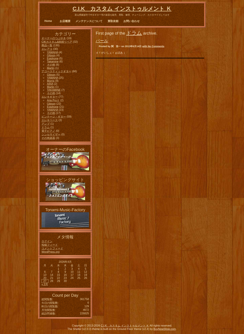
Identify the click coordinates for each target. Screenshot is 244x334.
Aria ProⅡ (53, 100)
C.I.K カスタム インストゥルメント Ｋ (122, 9)
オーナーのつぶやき (54, 38)
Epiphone (52, 58)
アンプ (46, 123)
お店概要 (65, 21)
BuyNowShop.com (165, 329)
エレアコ (47, 48)
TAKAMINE (54, 90)
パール (102, 40)
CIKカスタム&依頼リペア (57, 41)
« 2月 (45, 284)
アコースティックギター (56, 71)
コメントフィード (52, 248)
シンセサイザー (51, 134)
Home (48, 21)
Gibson (51, 55)
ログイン (47, 241)
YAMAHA (52, 52)
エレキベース (50, 120)
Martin (50, 68)
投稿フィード (50, 244)
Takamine (52, 61)
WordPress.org (50, 251)
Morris (50, 80)
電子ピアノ (48, 130)
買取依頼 (113, 21)
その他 (51, 64)
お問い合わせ (131, 21)
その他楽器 (48, 138)
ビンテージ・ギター (54, 116)
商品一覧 (47, 45)
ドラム (134, 33)
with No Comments (153, 46)
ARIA (50, 83)
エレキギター (50, 96)
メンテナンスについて (89, 21)
